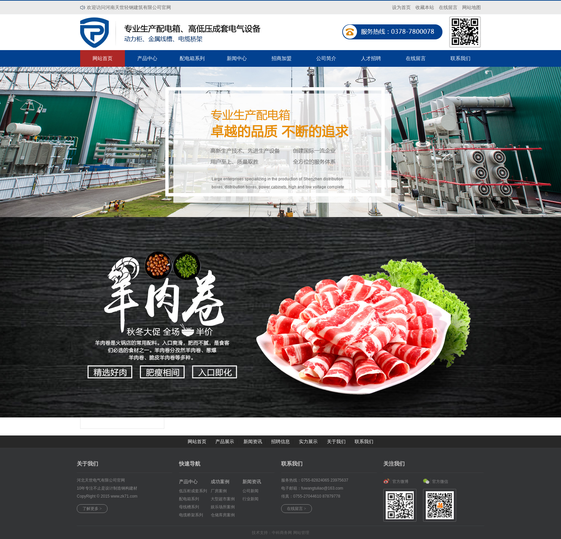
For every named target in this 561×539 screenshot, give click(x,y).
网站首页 (102, 58)
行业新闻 (250, 499)
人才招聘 (371, 58)
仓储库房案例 (223, 515)
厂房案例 (219, 491)
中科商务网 (282, 532)
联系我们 (460, 58)
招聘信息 (280, 441)
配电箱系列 (192, 58)
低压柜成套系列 (193, 491)
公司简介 (326, 58)
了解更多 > (92, 508)
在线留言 (416, 58)
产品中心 (147, 58)
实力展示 (308, 441)
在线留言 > (296, 508)
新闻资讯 (252, 441)
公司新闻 (250, 491)
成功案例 (220, 481)
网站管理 (301, 532)
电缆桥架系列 (191, 515)
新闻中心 (237, 58)
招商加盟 (281, 58)
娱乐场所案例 (223, 507)
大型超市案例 (223, 499)
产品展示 (224, 441)
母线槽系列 (189, 507)
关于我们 (336, 441)
